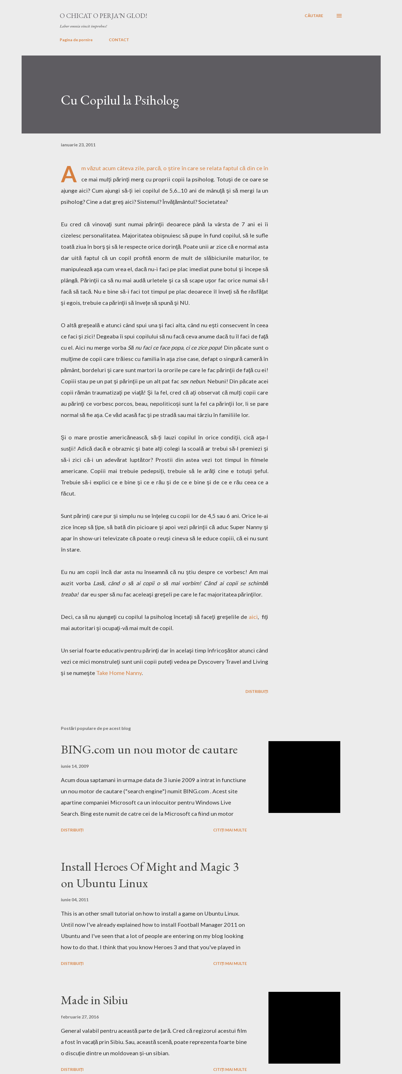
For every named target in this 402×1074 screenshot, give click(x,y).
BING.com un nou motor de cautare (149, 749)
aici (253, 616)
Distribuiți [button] (256, 691)
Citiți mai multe (230, 830)
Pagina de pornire (76, 39)
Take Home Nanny (119, 672)
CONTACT (119, 39)
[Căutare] (314, 15)
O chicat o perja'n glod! (103, 15)
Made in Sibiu (94, 1000)
